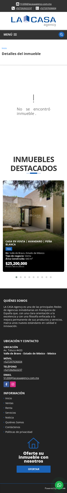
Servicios (10, 412)
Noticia (9, 417)
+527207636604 (48, 8)
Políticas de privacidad (18, 432)
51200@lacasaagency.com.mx (36, 4)
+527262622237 (24, 8)
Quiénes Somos (14, 422)
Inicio (4, 48)
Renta (8, 408)
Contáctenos (12, 427)
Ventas (9, 403)
